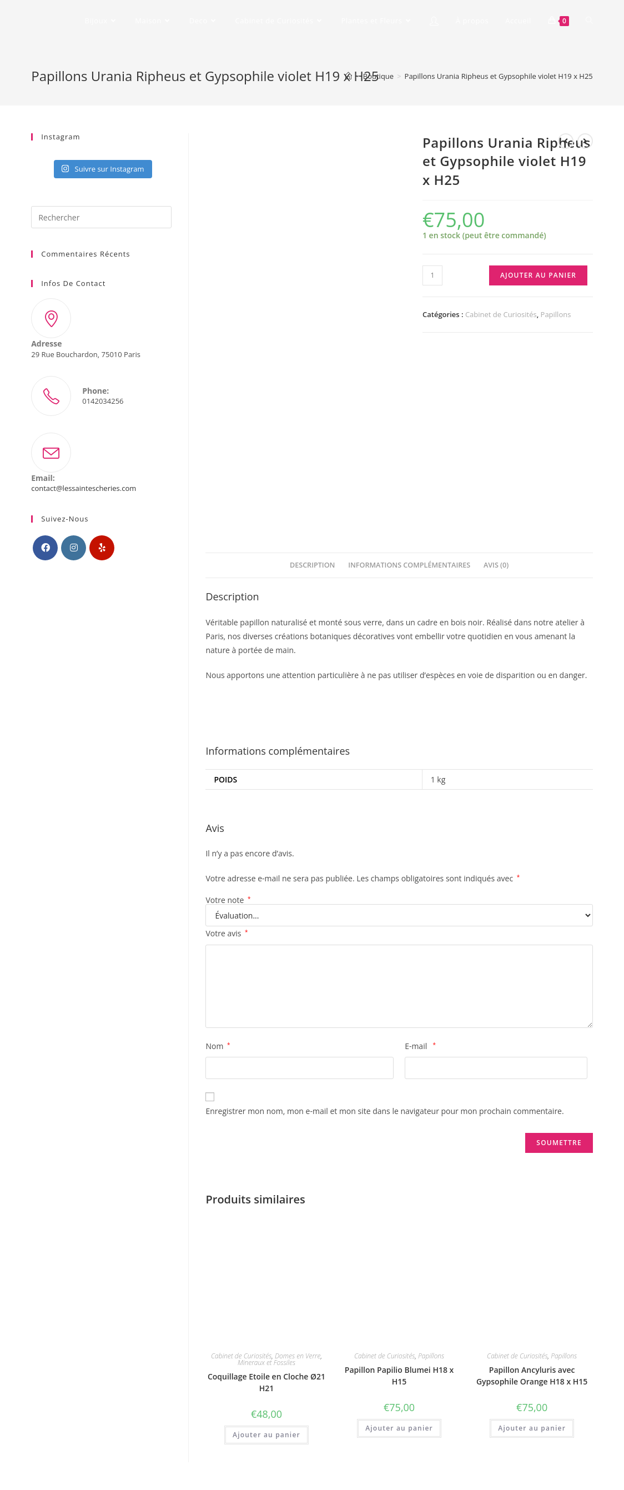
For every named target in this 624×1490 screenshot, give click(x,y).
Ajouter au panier (538, 275)
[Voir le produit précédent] (565, 141)
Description (312, 565)
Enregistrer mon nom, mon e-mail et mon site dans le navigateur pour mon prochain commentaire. (384, 1111)
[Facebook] (45, 547)
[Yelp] (101, 547)
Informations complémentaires (409, 565)
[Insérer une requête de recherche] (101, 217)
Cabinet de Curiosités (501, 314)
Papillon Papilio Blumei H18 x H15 (399, 1375)
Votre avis (226, 933)
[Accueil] (348, 76)
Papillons (556, 314)
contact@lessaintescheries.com (83, 488)
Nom (217, 1046)
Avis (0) (496, 565)
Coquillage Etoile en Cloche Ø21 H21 (266, 1382)
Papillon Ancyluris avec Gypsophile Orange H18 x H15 (531, 1375)
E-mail (420, 1046)
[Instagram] (73, 547)
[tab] (312, 565)
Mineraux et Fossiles (266, 1362)
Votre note (227, 900)
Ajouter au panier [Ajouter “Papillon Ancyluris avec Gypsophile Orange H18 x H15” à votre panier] (532, 1428)
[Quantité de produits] (432, 275)
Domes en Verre (298, 1356)
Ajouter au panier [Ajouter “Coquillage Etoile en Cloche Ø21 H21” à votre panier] (266, 1434)
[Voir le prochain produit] (585, 141)
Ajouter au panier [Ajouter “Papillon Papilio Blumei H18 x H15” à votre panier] (399, 1428)
